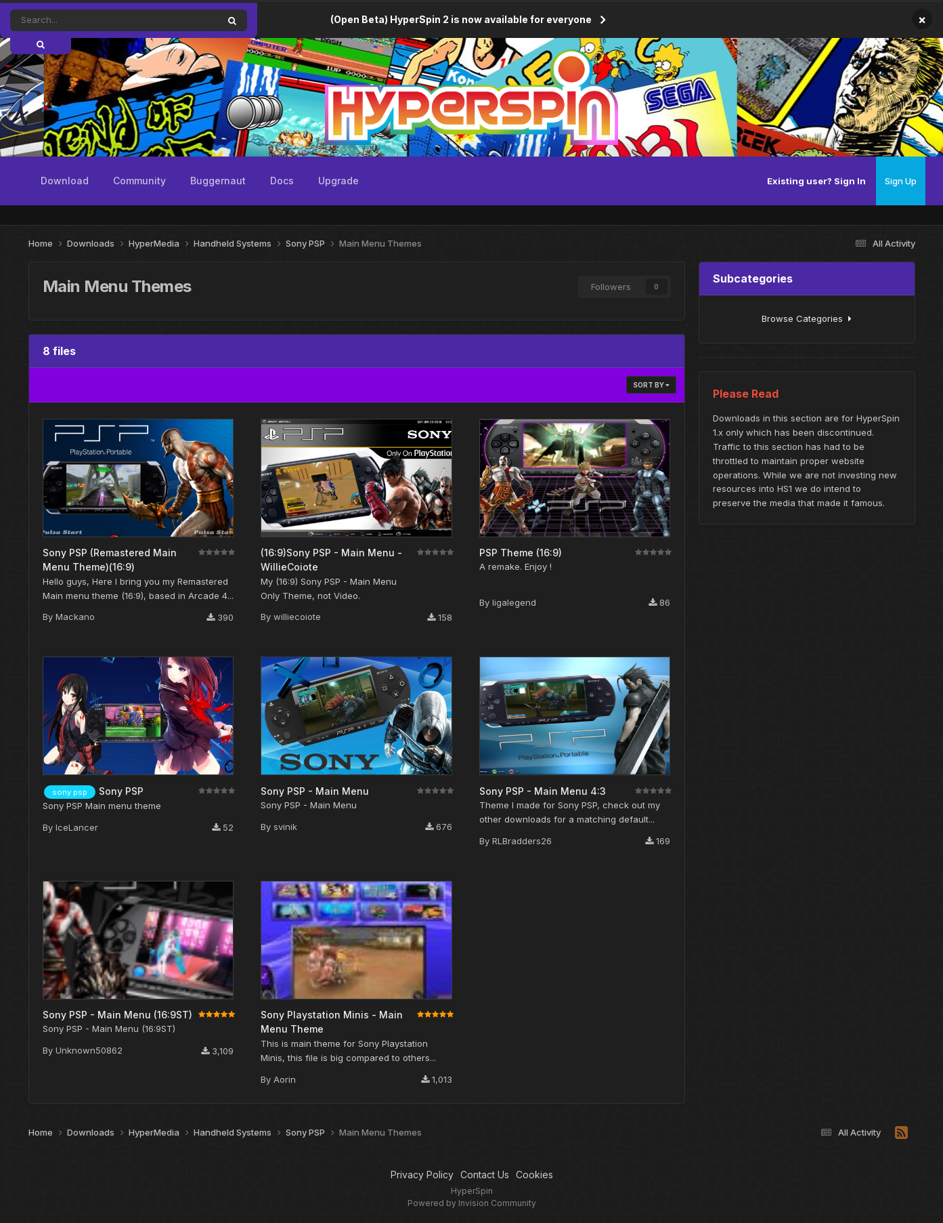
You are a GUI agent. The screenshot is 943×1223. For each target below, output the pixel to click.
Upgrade (338, 180)
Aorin (284, 1079)
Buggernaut (218, 180)
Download (65, 180)
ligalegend (514, 602)
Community (139, 180)
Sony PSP (121, 791)
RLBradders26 (522, 840)
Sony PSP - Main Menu (315, 791)
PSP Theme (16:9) (520, 552)
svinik (285, 826)
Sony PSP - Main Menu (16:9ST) (117, 1014)
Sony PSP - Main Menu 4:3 (542, 791)
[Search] (72, 20)
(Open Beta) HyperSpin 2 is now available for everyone (461, 19)
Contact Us (484, 1174)
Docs (282, 180)
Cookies (534, 1174)
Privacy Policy (422, 1174)
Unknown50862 (89, 1050)
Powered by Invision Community (472, 1203)
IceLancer (77, 827)
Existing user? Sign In (816, 180)
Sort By (651, 385)
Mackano (75, 616)
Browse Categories (807, 318)
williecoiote (297, 616)
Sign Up (901, 180)
